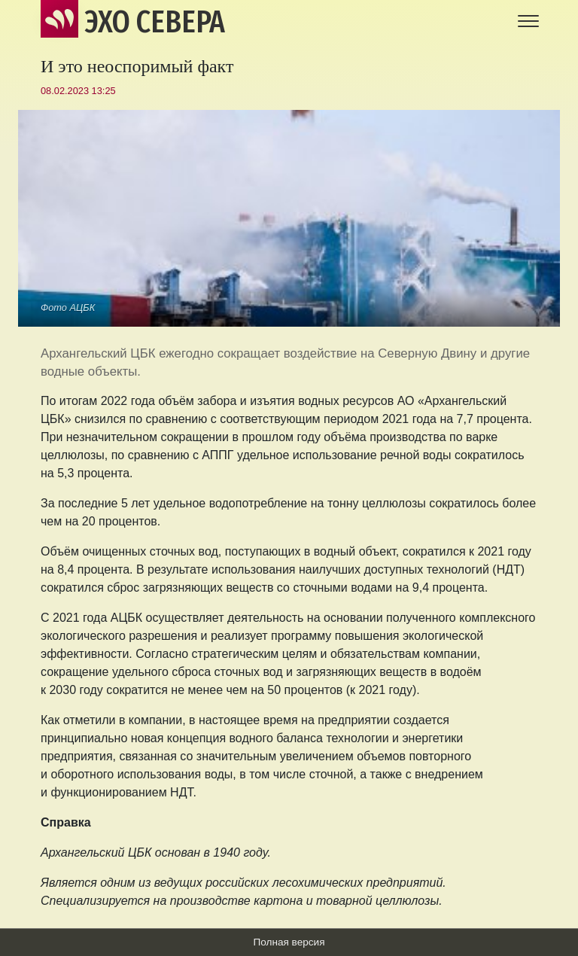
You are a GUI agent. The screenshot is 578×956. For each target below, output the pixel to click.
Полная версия (288, 942)
